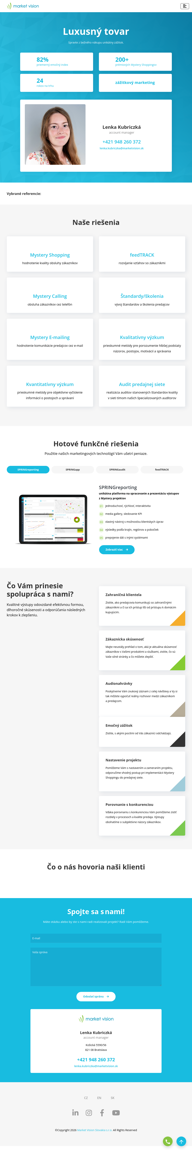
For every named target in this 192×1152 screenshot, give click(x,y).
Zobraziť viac (117, 551)
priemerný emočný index (52, 65)
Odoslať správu (96, 1002)
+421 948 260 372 (122, 141)
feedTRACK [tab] (162, 471)
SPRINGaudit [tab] (117, 471)
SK (113, 1104)
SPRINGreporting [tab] (28, 471)
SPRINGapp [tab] (73, 471)
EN (99, 1104)
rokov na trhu (45, 86)
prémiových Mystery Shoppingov (136, 65)
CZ (85, 1104)
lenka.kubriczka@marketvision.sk (122, 148)
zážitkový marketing (135, 82)
